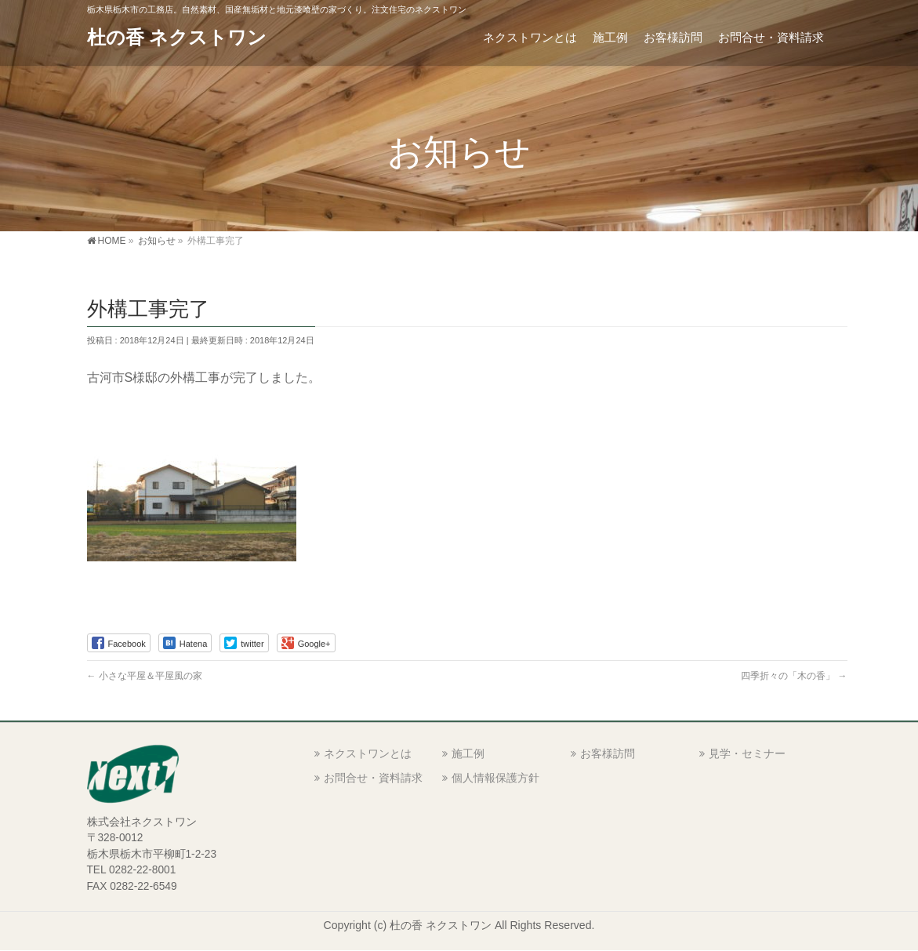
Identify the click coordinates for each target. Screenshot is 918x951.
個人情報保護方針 (495, 777)
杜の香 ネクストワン (177, 37)
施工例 (468, 753)
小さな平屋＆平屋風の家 (144, 675)
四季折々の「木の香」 (794, 675)
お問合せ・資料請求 (373, 777)
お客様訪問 (607, 753)
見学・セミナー (747, 753)
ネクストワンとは (368, 753)
